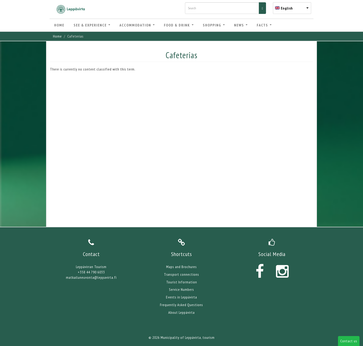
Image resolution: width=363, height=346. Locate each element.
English (287, 8)
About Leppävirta (181, 312)
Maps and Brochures (181, 266)
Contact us (348, 341)
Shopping (214, 25)
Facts (264, 25)
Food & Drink (179, 25)
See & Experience (92, 25)
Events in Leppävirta (181, 297)
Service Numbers (181, 289)
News (240, 25)
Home (59, 25)
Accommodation (137, 25)
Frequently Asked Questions (181, 304)
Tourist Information (181, 282)
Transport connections (181, 274)
